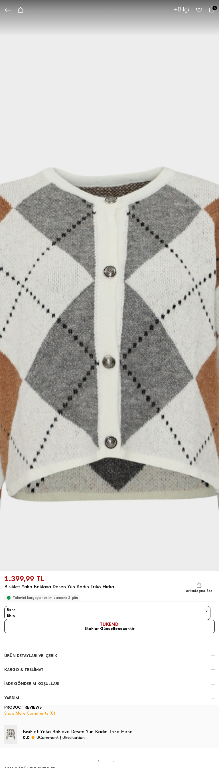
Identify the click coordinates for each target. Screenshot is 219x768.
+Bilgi (181, 9)
